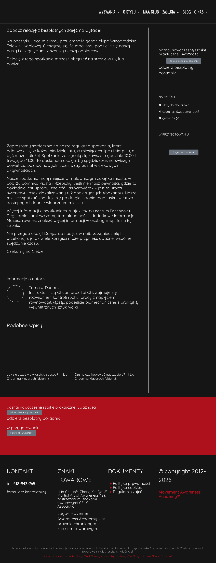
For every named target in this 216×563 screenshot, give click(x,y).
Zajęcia (170, 12)
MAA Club (151, 12)
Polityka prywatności (132, 483)
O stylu (131, 12)
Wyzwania (109, 12)
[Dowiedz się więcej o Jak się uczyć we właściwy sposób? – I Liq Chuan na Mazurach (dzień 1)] (38, 349)
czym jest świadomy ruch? (180, 115)
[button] (117, 12)
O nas (201, 12)
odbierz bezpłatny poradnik (178, 74)
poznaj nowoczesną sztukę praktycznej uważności (177, 53)
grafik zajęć (169, 122)
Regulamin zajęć (128, 491)
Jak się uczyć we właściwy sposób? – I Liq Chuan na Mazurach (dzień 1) (38, 376)
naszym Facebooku (113, 210)
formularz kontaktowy (28, 491)
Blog (187, 12)
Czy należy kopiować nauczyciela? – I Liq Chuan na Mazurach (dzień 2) (106, 376)
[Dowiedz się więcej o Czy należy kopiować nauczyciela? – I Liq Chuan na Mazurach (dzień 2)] (106, 349)
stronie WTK (105, 58)
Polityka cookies (128, 487)
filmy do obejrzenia (175, 109)
